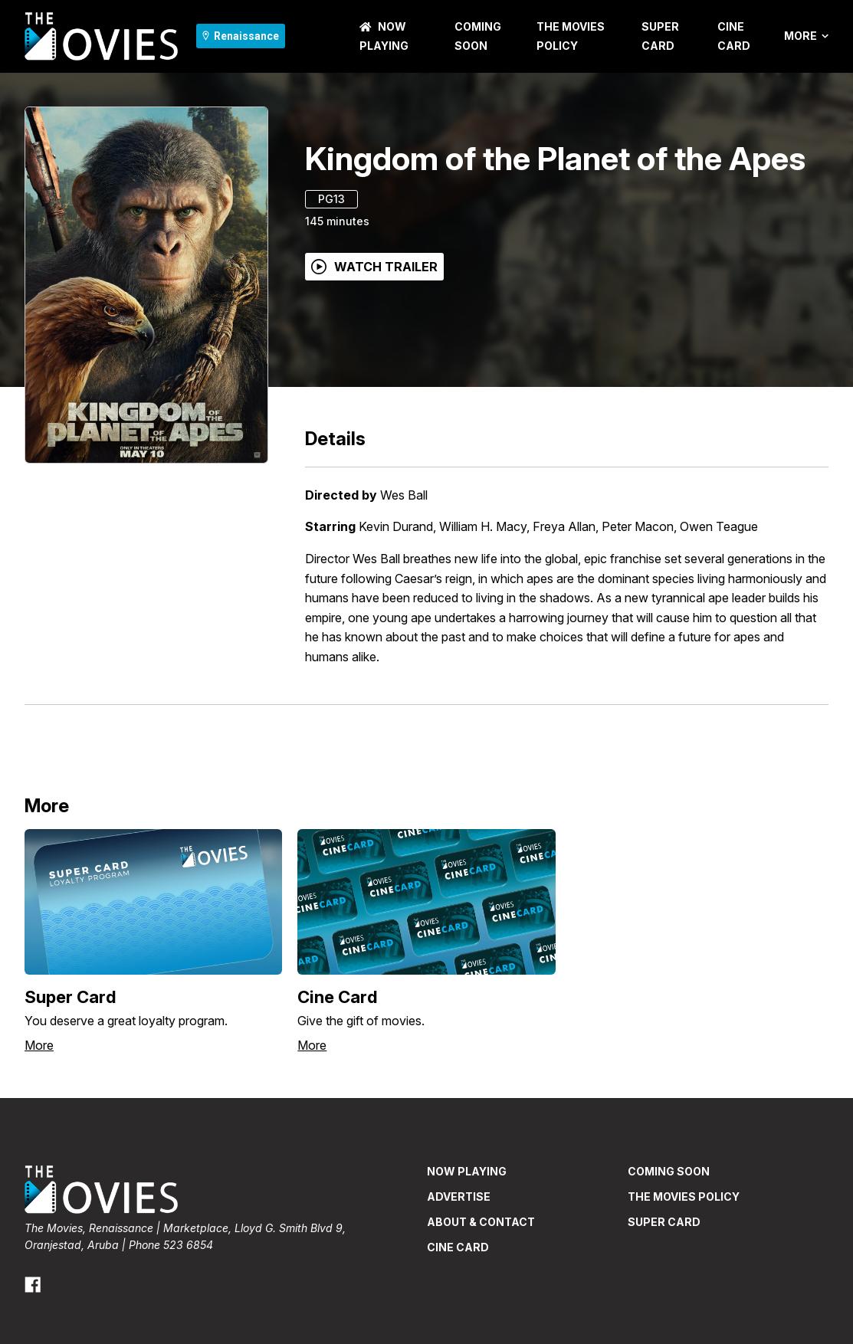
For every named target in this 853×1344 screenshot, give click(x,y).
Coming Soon (669, 1171)
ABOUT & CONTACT (481, 1221)
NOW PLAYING (467, 1171)
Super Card (664, 1221)
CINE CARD (458, 1247)
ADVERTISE (458, 1196)
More (806, 36)
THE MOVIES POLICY (684, 1196)
